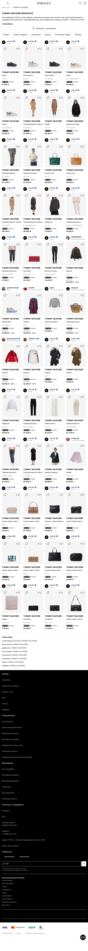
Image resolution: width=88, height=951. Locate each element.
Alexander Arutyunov (9, 902)
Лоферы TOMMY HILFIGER (13, 666)
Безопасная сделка (10, 733)
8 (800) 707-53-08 (9, 825)
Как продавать (8, 769)
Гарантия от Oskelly (10, 686)
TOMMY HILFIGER (10, 72)
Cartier (4, 893)
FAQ (3, 817)
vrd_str (10, 41)
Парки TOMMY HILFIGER (12, 662)
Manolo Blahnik (7, 899)
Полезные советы (9, 751)
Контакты (6, 811)
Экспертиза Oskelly (10, 775)
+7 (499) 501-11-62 (9, 834)
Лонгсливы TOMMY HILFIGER (14, 651)
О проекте (6, 680)
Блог (4, 698)
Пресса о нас (7, 692)
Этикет (5, 704)
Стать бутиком (8, 793)
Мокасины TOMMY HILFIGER (14, 655)
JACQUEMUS (6, 890)
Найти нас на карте (10, 846)
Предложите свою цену (12, 745)
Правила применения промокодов (17, 757)
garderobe (11, 288)
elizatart (74, 288)
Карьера (5, 710)
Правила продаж (7, 933)
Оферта (19, 933)
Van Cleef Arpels (7, 883)
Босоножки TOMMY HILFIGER (15, 644)
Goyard (4, 886)
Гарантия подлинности (12, 727)
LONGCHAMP (6, 896)
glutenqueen (12, 339)
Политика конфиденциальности (35, 933)
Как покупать (7, 722)
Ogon (52, 288)
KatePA (31, 288)
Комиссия (6, 787)
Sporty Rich (6, 905)
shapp (74, 438)
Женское (6, 7)
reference (32, 339)
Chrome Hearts (7, 880)
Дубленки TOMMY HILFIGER (14, 648)
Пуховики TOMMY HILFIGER (14, 659)
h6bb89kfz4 (76, 237)
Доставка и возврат (10, 739)
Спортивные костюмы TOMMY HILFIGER (19, 641)
